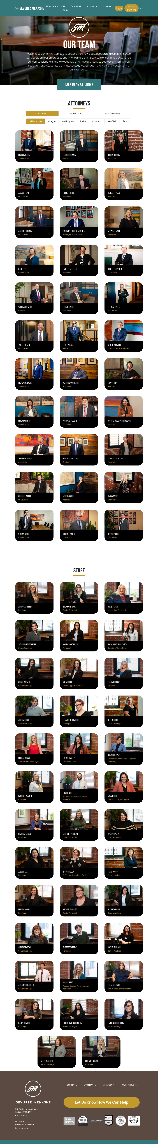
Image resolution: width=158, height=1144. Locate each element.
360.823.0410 (22, 1128)
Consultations (128, 1085)
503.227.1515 (21, 1115)
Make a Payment (131, 8)
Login (119, 8)
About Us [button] (92, 6)
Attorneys (88, 1085)
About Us (70, 1085)
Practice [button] (51, 6)
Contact (108, 6)
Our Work (107, 1085)
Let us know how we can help (101, 1102)
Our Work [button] (76, 6)
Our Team (64, 8)
